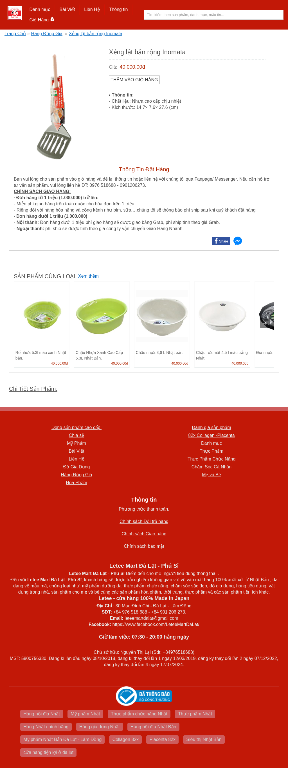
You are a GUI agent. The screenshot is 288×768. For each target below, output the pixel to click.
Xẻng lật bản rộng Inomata (95, 33)
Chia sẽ (76, 435)
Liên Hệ (92, 9)
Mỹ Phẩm (76, 443)
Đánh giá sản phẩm (211, 427)
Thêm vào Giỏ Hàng (134, 79)
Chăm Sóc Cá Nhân (211, 466)
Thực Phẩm (211, 451)
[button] (40, 10)
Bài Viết (67, 9)
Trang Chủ (15, 33)
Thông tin (118, 9)
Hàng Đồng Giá (46, 33)
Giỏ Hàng (41, 19)
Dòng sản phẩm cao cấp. (76, 427)
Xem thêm (88, 276)
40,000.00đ (132, 67)
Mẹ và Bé (211, 474)
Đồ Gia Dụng (76, 466)
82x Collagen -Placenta (211, 435)
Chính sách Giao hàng (144, 533)
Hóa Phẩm (76, 482)
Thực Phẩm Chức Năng (212, 459)
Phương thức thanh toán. (144, 509)
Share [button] (223, 241)
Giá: (113, 67)
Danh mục (39, 9)
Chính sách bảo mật (144, 546)
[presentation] (265, 323)
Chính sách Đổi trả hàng (144, 521)
